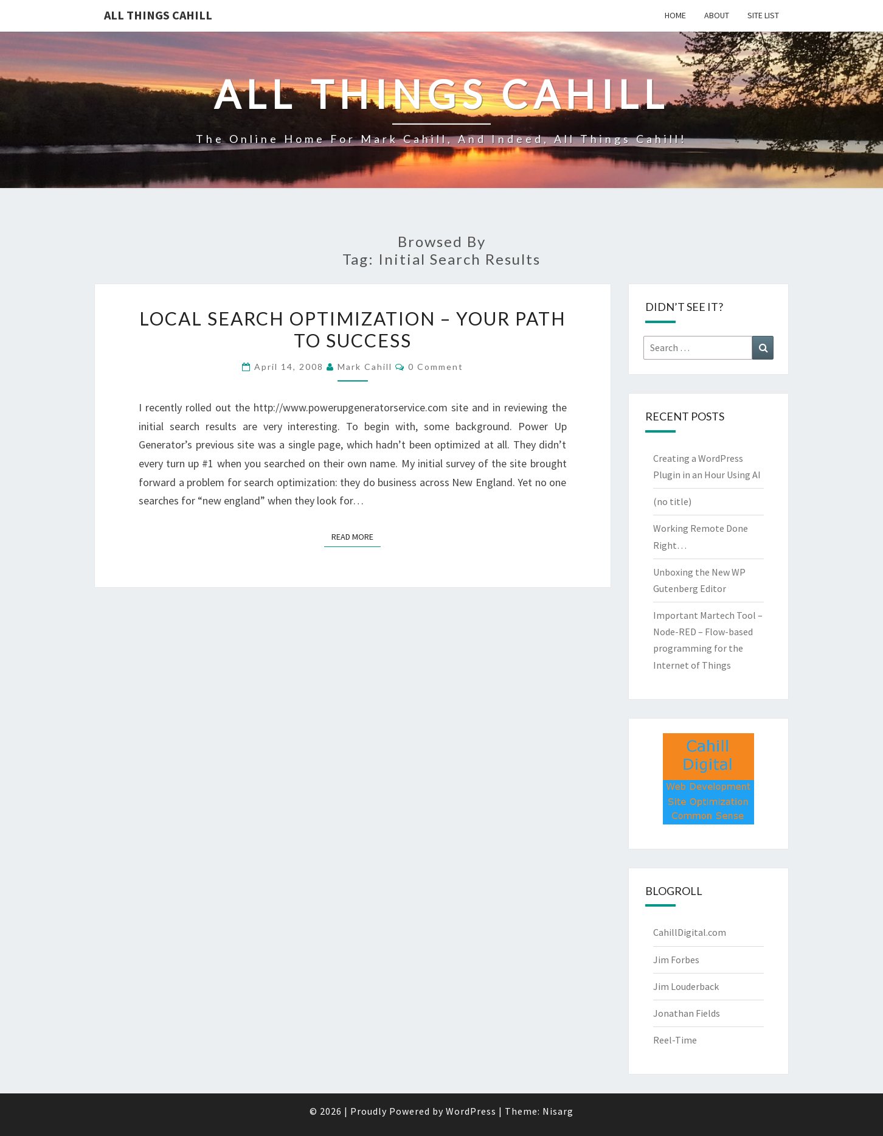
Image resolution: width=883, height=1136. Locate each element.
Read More (356, 536)
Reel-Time (675, 1040)
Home (675, 15)
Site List (763, 15)
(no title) (672, 501)
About (716, 15)
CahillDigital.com (689, 932)
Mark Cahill (365, 366)
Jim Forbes (676, 959)
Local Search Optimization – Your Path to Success (352, 329)
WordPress (471, 1111)
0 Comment (435, 366)
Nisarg (557, 1111)
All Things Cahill (158, 15)
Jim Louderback (686, 986)
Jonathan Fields (686, 1013)
